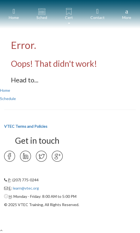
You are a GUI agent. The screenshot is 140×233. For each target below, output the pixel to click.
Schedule (8, 98)
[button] (68, 14)
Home (5, 90)
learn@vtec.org (26, 188)
